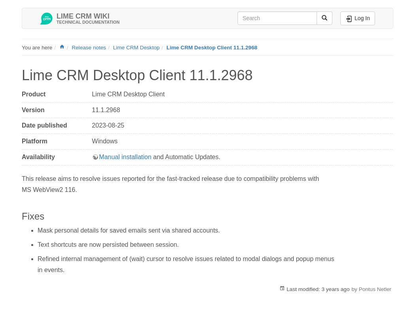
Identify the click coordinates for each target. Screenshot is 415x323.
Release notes (89, 48)
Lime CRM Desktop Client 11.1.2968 (211, 48)
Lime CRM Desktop (136, 48)
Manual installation (125, 157)
